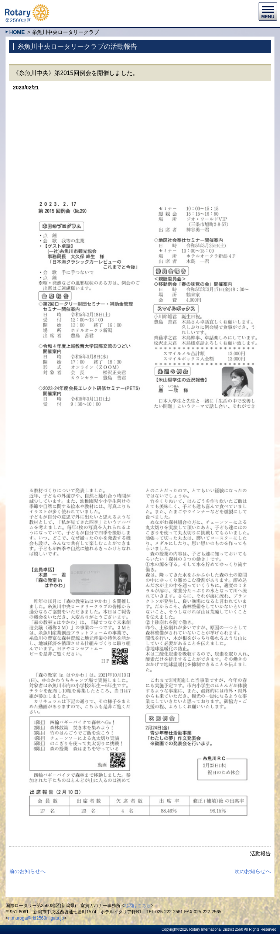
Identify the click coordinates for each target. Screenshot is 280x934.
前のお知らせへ (27, 871)
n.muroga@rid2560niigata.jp (36, 918)
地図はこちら (137, 905)
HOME (17, 32)
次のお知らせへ (253, 871)
